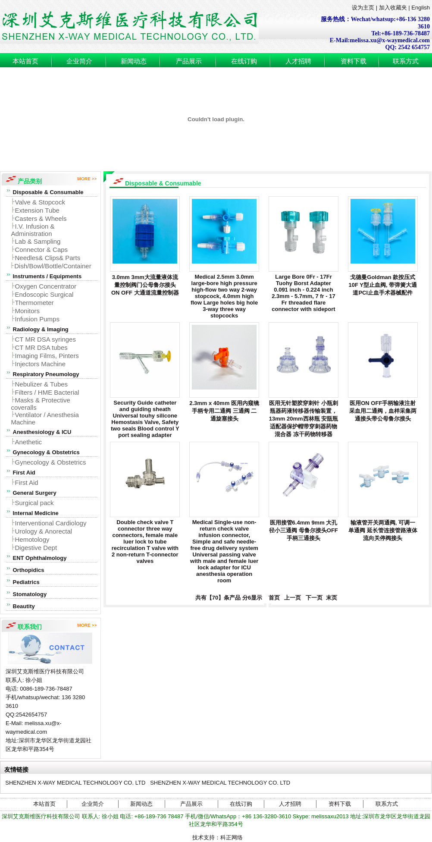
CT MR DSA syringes (45, 339)
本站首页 (25, 61)
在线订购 (244, 61)
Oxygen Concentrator (46, 286)
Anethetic (28, 442)
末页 (330, 597)
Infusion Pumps (37, 319)
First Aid (26, 482)
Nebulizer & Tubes (41, 384)
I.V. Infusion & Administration (33, 230)
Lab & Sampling (38, 241)
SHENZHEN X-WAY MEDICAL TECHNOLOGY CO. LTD (75, 782)
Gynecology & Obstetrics (50, 462)
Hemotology (32, 539)
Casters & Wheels (41, 218)
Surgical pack (34, 502)
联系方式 (406, 61)
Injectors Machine (40, 364)
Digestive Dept (36, 547)
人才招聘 (298, 61)
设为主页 (363, 7)
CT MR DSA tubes (41, 347)
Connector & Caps (41, 249)
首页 (272, 597)
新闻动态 (134, 61)
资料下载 (353, 61)
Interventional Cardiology (51, 523)
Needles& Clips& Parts (48, 257)
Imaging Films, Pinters (47, 355)
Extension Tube (37, 210)
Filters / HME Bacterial (47, 392)
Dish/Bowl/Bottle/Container (52, 266)
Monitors (27, 310)
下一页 (314, 597)
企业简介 (79, 61)
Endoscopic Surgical (44, 294)
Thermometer (34, 302)
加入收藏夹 (393, 7)
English (420, 7)
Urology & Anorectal (43, 531)
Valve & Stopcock (40, 202)
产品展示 (189, 61)
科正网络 (231, 837)
